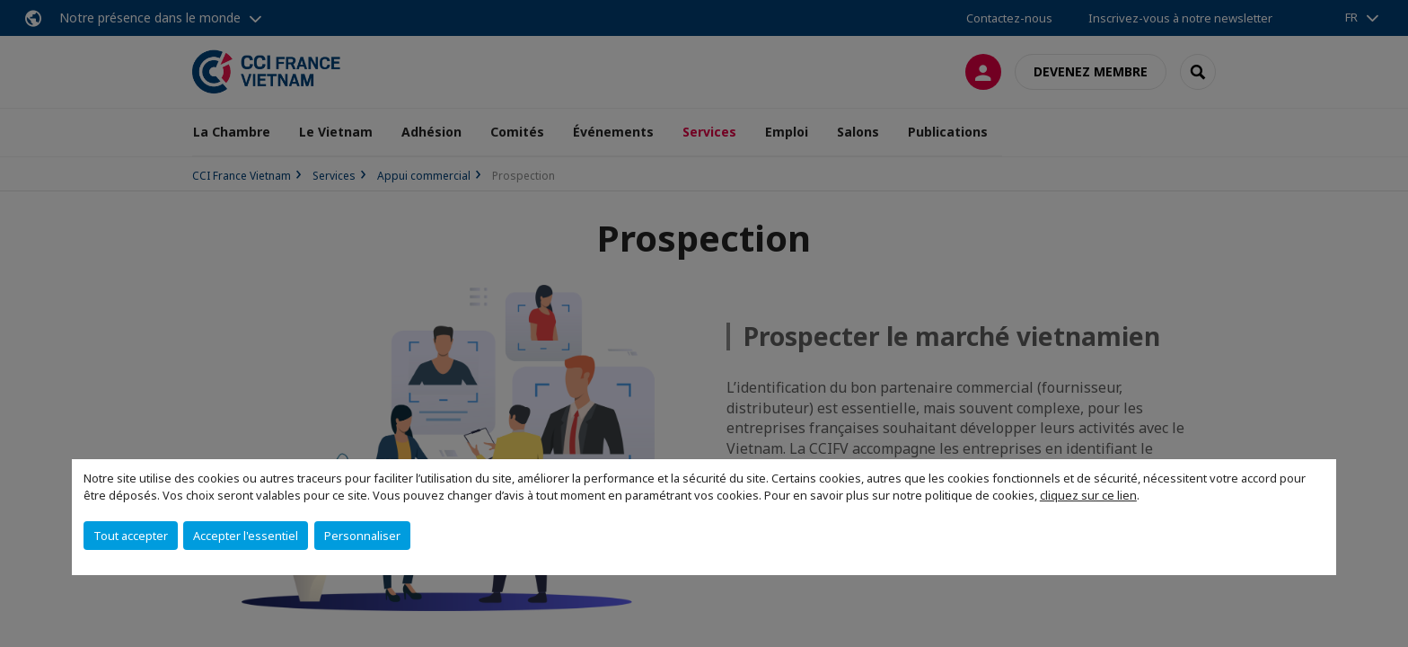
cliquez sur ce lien (1088, 495)
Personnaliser (362, 535)
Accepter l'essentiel (245, 535)
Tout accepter (130, 535)
